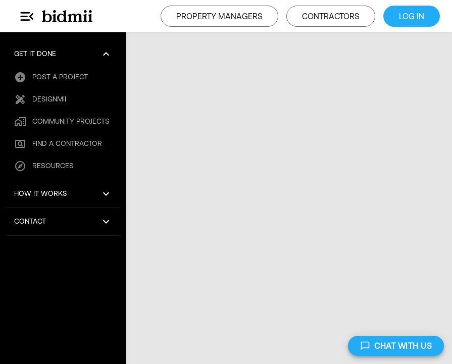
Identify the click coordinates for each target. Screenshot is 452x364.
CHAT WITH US (396, 346)
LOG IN (411, 16)
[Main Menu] (27, 16)
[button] (63, 54)
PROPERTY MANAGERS (219, 16)
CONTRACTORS (331, 16)
